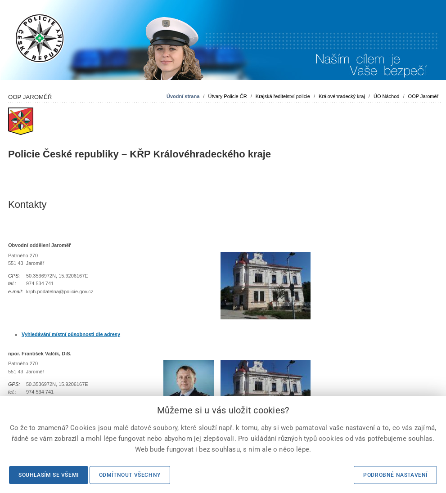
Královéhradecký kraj (342, 96)
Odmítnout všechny (130, 475)
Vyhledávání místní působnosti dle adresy (71, 334)
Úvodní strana (183, 96)
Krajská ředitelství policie (283, 96)
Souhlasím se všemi (48, 475)
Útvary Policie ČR (227, 96)
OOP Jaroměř (423, 96)
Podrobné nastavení (395, 475)
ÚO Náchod (386, 96)
